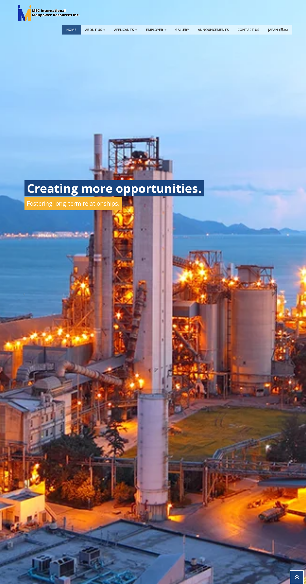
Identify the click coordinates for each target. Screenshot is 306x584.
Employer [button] (156, 29)
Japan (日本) (278, 29)
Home (71, 29)
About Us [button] (95, 29)
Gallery (182, 29)
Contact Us (248, 29)
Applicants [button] (125, 29)
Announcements (213, 29)
